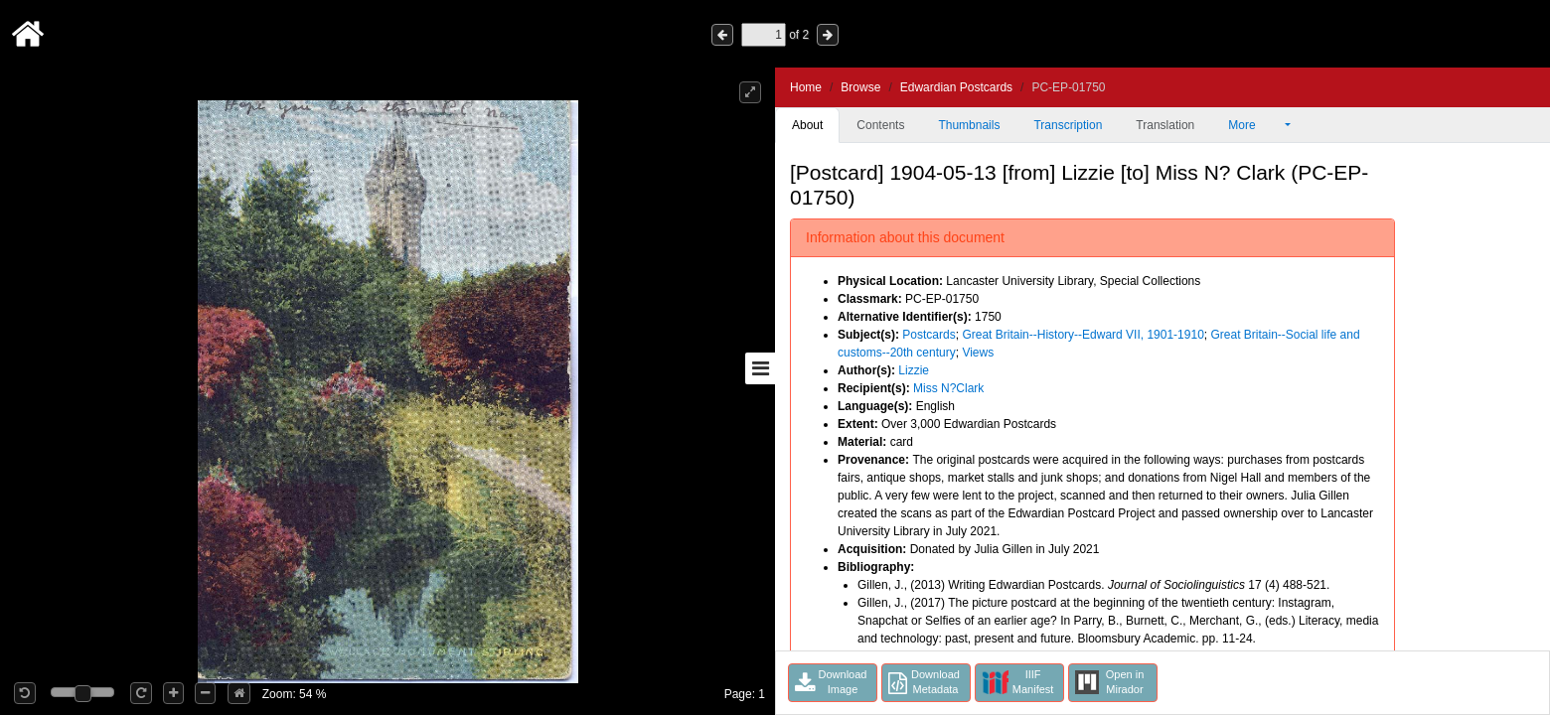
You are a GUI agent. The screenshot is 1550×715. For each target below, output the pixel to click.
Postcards (928, 335)
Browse (860, 87)
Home (806, 87)
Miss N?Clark (948, 388)
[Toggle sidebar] (760, 368)
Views (978, 352)
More (1255, 125)
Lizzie (913, 370)
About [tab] (807, 125)
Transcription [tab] (1067, 125)
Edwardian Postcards (956, 87)
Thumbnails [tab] (969, 125)
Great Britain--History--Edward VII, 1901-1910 (1082, 335)
